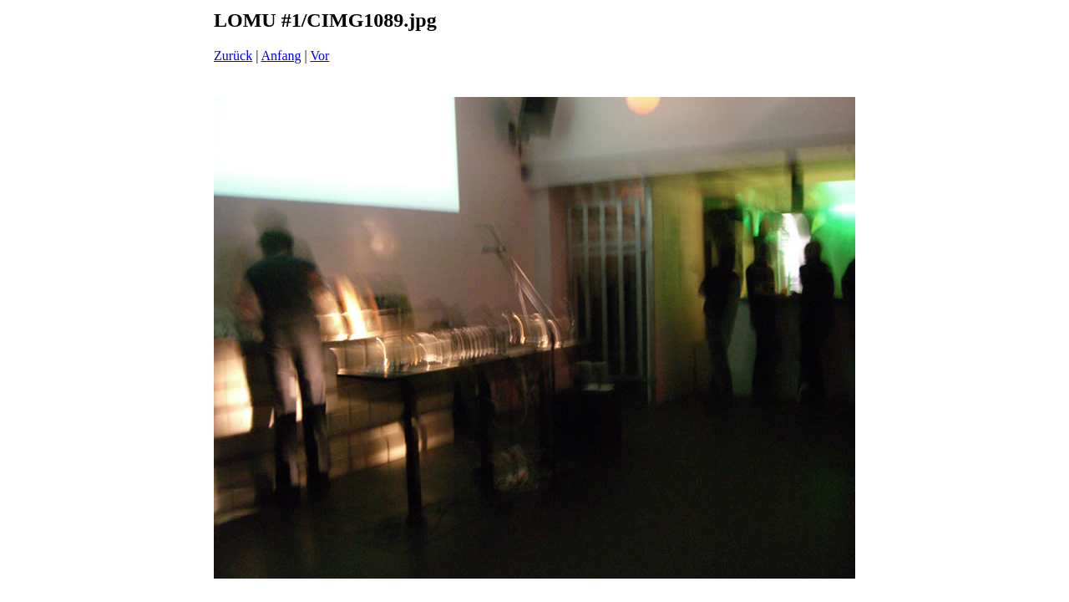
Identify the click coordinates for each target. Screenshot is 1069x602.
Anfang (281, 55)
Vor (319, 55)
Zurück (233, 55)
